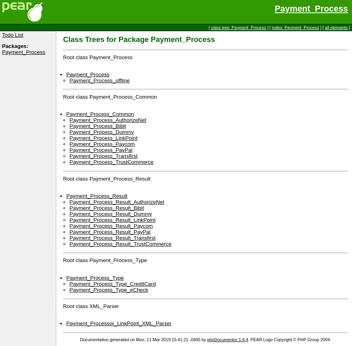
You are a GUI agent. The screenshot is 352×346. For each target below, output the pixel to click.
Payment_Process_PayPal (100, 150)
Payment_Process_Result (96, 196)
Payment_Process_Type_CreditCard (112, 284)
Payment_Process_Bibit (97, 126)
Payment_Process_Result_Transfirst (112, 238)
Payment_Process (311, 9)
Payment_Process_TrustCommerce (111, 162)
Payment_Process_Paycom (102, 144)
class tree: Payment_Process (238, 27)
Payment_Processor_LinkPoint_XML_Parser (119, 323)
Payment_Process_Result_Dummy (110, 214)
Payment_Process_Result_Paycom (111, 226)
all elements (336, 27)
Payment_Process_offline (99, 81)
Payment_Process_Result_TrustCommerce (120, 244)
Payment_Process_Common (100, 114)
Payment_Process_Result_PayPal (109, 232)
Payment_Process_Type (95, 278)
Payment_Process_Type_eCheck (108, 290)
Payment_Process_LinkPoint (103, 138)
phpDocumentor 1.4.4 (227, 339)
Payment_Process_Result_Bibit (106, 208)
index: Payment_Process (295, 27)
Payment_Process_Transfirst (103, 156)
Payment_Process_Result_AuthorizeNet (116, 202)
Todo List (12, 35)
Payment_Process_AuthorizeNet (107, 120)
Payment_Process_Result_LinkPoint (112, 220)
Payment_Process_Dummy (101, 132)
